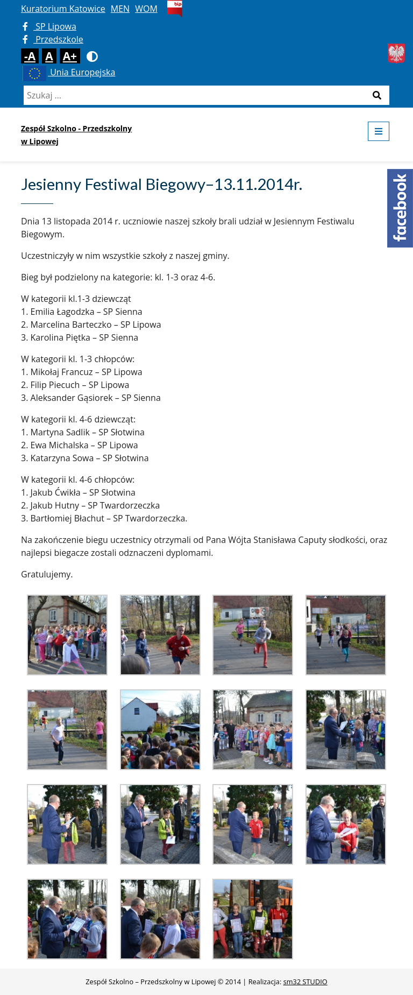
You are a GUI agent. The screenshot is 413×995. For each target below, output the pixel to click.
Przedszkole (53, 39)
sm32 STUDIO (305, 981)
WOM (146, 9)
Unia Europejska (68, 72)
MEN (120, 9)
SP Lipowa (49, 26)
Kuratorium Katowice (63, 9)
